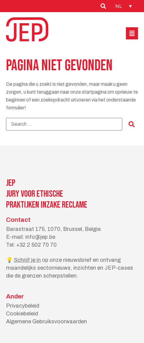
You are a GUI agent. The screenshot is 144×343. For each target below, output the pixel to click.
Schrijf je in (27, 260)
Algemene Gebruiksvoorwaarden (46, 321)
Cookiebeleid (22, 314)
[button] (132, 33)
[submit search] (131, 124)
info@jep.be (40, 237)
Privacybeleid (22, 306)
